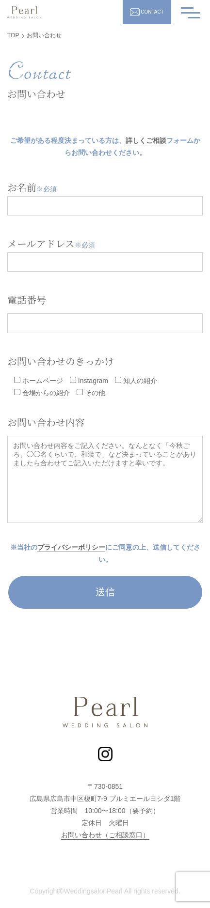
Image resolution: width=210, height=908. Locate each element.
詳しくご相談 (146, 140)
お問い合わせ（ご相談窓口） (105, 835)
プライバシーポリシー (71, 547)
